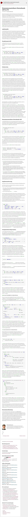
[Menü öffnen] (26, 3)
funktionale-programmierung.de (11, 2)
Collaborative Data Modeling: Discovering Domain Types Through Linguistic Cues (10, 493)
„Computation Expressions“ (21, 231)
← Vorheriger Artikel (5, 435)
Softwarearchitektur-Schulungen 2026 (9, 446)
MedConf (11, 490)
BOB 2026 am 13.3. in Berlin (6, 459)
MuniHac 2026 (5, 507)
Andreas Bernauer (10, 11)
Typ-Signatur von (12, 299)
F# (2, 433)
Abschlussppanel (13, 498)
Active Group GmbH (10, 3)
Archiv (4, 510)
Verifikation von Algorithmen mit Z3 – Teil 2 (10, 445)
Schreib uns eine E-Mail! (6, 453)
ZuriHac (4, 504)
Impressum (4, 513)
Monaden (21, 247)
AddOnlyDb (18, 411)
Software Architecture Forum (9, 499)
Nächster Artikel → (23, 435)
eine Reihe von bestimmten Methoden (8, 233)
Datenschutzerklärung (6, 512)
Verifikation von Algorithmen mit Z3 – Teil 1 (10, 447)
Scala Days (4, 508)
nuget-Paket (4, 420)
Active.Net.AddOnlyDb (6, 21)
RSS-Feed (4, 511)
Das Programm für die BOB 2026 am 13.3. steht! (10, 448)
